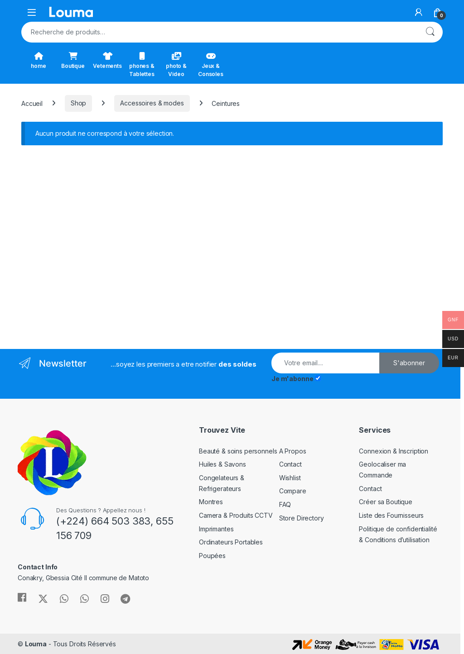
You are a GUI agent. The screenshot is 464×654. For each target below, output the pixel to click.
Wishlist (290, 478)
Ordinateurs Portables (231, 542)
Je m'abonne (292, 378)
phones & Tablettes (142, 64)
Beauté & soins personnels (238, 451)
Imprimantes (216, 529)
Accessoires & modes (152, 103)
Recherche (430, 32)
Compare (292, 491)
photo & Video (176, 64)
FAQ (285, 504)
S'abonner (409, 363)
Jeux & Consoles (210, 64)
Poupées (212, 555)
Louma (36, 644)
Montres (211, 502)
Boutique (73, 60)
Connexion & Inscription (393, 451)
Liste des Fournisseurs (391, 515)
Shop (78, 103)
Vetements (107, 60)
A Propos (292, 451)
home (38, 60)
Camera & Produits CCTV (236, 515)
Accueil (32, 103)
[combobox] (219, 32)
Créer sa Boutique (385, 502)
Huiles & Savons (222, 464)
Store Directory (301, 518)
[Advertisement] (123, 243)
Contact (290, 464)
